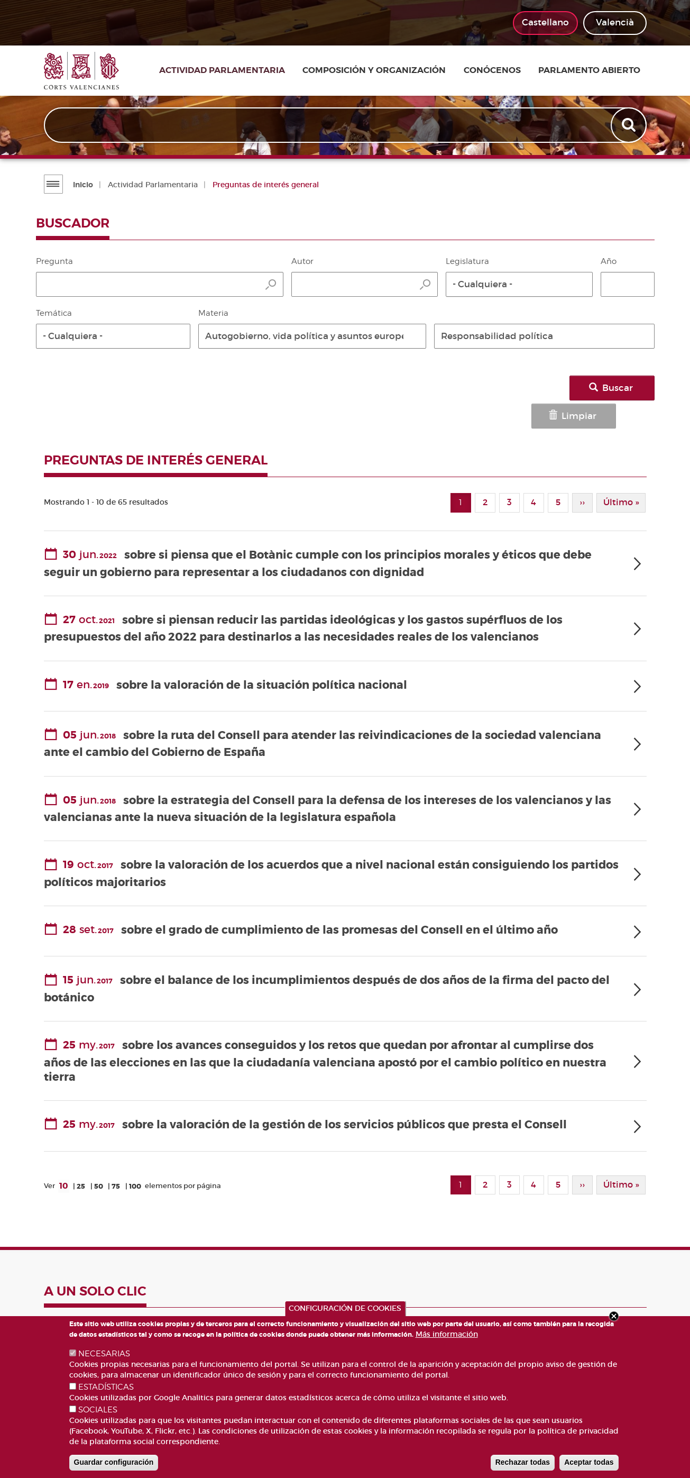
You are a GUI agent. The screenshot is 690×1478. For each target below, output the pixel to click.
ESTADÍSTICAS (106, 1387)
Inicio (82, 184)
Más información (447, 1334)
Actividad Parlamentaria (152, 184)
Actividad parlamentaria (243, 71)
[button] (519, 284)
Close (614, 1316)
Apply (629, 125)
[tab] (345, 531)
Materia (213, 313)
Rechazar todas (522, 1462)
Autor (302, 261)
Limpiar (542, 388)
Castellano (545, 22)
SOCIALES (97, 1410)
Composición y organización (390, 71)
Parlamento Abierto (596, 71)
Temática (54, 313)
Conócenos (503, 71)
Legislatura (467, 261)
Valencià (615, 22)
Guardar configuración (114, 1462)
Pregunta (54, 261)
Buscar (619, 388)
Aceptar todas (588, 1462)
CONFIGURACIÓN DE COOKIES (345, 1308)
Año (609, 261)
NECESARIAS (104, 1353)
